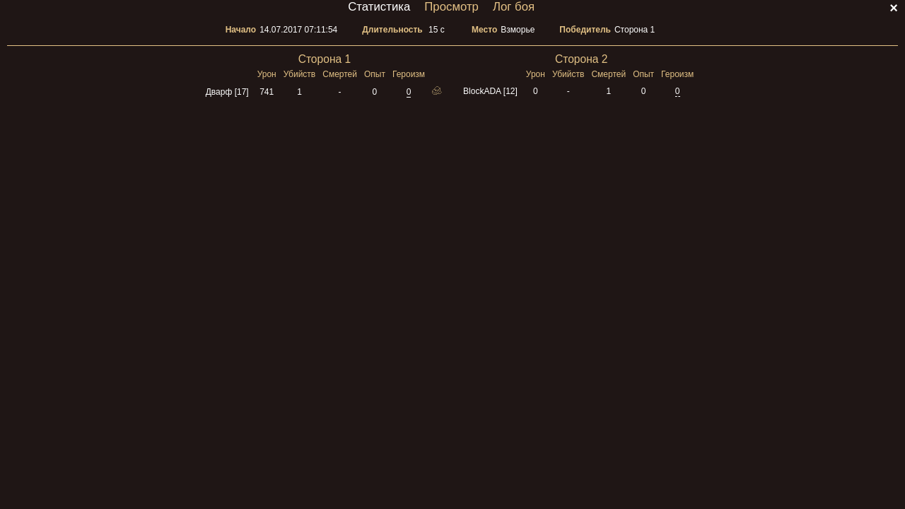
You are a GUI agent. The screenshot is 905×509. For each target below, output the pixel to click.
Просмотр (451, 6)
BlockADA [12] (490, 91)
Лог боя (514, 6)
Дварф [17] (227, 92)
